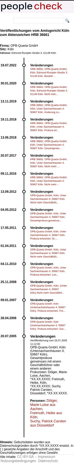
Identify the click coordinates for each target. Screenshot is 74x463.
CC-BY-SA (25, 457)
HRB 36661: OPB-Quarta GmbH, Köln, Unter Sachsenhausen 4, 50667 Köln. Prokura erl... (48, 127)
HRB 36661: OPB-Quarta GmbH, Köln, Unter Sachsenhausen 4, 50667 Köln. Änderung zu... (48, 109)
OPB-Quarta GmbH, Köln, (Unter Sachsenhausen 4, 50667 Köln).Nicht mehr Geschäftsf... (48, 289)
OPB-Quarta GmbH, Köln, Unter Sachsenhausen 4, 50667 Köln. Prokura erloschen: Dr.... (48, 235)
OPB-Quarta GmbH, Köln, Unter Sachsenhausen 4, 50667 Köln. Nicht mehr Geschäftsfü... (48, 199)
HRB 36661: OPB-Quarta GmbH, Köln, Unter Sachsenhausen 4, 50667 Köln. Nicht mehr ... (48, 163)
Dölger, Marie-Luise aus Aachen (44, 405)
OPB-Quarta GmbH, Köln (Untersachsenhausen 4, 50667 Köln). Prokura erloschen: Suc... (48, 325)
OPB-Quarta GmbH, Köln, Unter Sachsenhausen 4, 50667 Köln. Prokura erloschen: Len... (48, 271)
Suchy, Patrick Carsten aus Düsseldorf (48, 423)
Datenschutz (48, 461)
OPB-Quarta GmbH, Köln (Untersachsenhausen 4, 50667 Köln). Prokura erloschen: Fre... (48, 307)
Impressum (46, 457)
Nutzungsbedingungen (18, 461)
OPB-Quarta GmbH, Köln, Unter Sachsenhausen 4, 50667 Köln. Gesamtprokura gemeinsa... (48, 217)
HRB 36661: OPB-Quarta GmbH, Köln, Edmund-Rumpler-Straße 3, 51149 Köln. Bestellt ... (49, 73)
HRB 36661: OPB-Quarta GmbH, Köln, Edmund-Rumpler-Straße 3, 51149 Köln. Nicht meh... (49, 91)
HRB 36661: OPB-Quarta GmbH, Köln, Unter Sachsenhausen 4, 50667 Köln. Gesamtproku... (48, 145)
